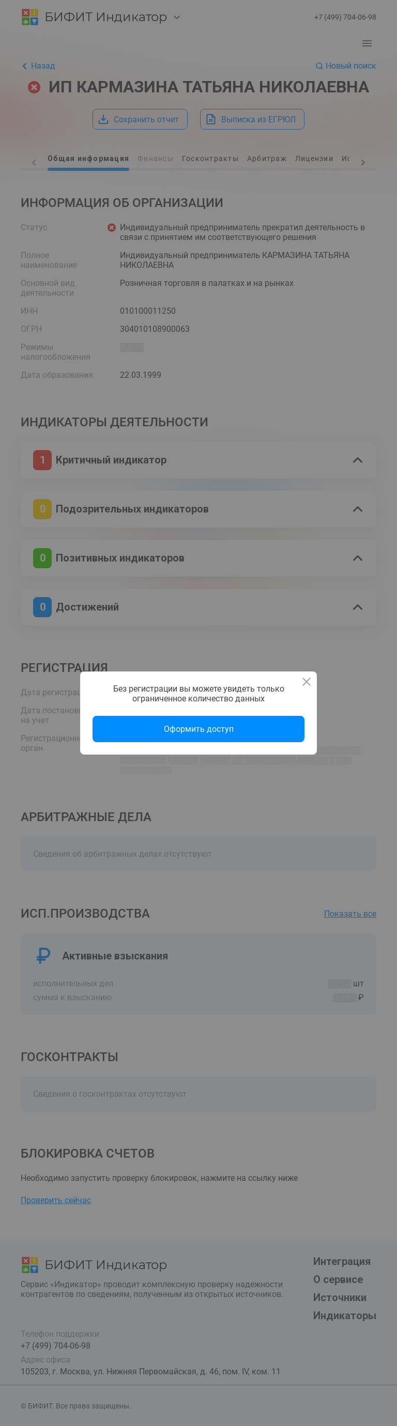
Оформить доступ (199, 729)
